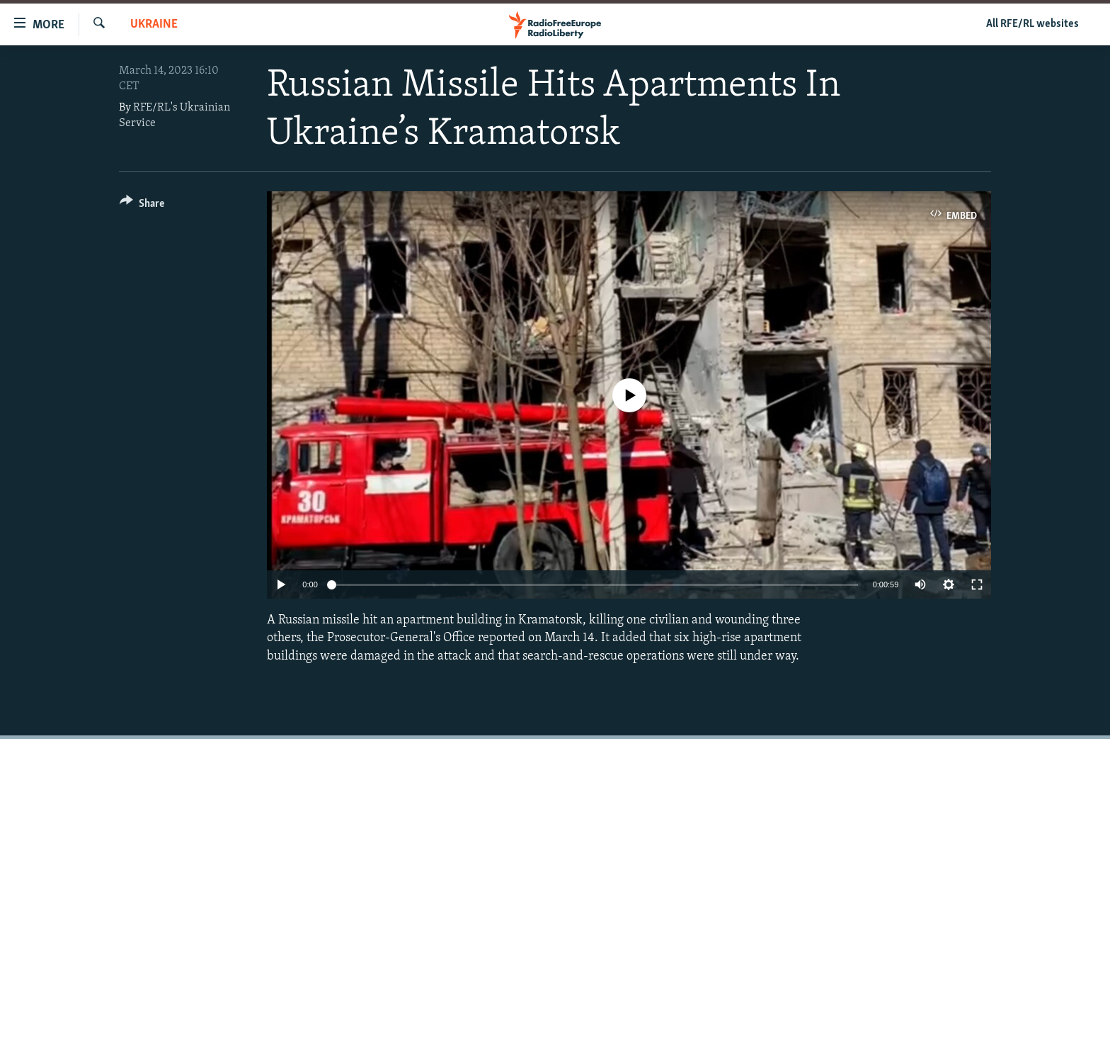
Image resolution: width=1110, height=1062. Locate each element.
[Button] (142, 205)
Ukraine (154, 24)
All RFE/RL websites (1032, 24)
